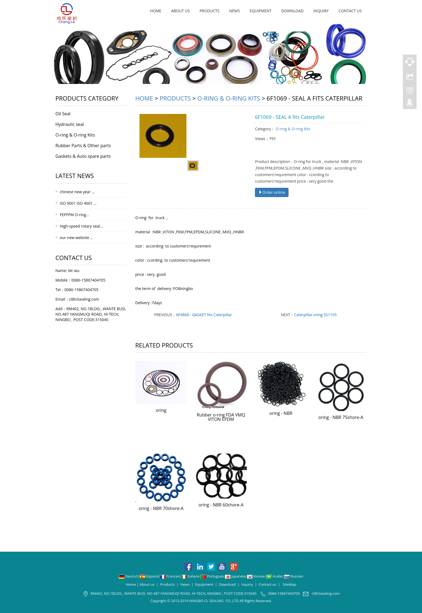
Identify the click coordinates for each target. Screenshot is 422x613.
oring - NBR (280, 413)
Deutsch (129, 576)
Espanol (150, 576)
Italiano (191, 576)
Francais (170, 576)
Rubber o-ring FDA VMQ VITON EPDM (221, 417)
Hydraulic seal (69, 124)
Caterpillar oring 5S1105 (315, 314)
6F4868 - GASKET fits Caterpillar (204, 314)
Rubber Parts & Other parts (83, 146)
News (234, 10)
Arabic (275, 576)
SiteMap (289, 584)
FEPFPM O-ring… (74, 214)
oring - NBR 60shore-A (220, 505)
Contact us (350, 10)
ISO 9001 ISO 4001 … (78, 203)
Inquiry (321, 10)
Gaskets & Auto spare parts (83, 156)
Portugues (213, 576)
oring (161, 410)
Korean (256, 576)
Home (155, 10)
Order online (271, 192)
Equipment (261, 10)
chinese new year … (77, 191)
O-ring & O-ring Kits (228, 98)
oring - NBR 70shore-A (161, 508)
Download (292, 10)
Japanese (236, 576)
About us (180, 10)
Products (209, 10)
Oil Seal (62, 114)
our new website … (76, 237)
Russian (293, 576)
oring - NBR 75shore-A (340, 417)
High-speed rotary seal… (81, 226)
